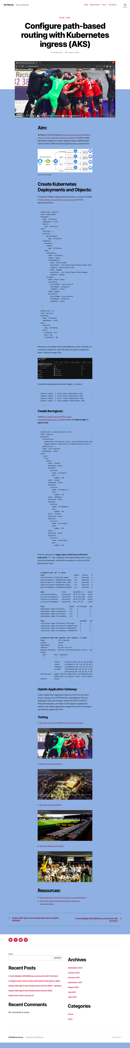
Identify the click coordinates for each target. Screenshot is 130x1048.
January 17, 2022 (74, 53)
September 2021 (76, 986)
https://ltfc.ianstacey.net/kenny (52, 808)
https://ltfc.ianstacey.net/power (52, 767)
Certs (104, 5)
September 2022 (76, 971)
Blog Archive (95, 5)
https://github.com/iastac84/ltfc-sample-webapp (58, 203)
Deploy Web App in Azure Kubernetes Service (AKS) (32, 1003)
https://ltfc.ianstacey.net (49, 726)
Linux (68, 18)
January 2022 (74, 976)
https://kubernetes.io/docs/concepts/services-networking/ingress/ (65, 901)
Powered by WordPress (35, 1043)
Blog (86, 5)
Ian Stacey (9, 5)
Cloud (62, 18)
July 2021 (72, 995)
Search (10, 957)
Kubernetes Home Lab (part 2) (22, 1008)
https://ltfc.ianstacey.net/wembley (53, 849)
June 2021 (73, 1000)
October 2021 (74, 981)
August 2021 (74, 991)
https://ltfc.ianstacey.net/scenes (74, 726)
